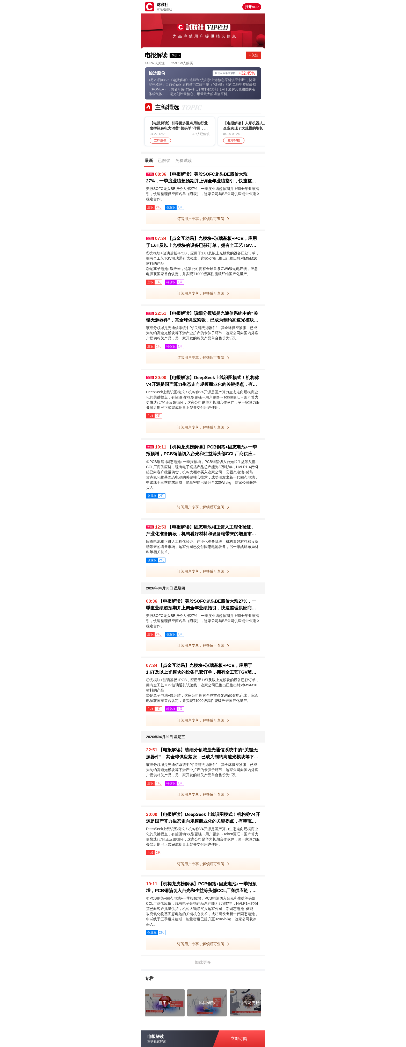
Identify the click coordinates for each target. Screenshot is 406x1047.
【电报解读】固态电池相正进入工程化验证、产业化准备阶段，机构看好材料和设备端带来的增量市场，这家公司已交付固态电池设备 (201, 531)
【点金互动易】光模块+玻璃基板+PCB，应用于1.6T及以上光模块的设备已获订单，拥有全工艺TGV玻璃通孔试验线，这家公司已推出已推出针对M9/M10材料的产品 (202, 242)
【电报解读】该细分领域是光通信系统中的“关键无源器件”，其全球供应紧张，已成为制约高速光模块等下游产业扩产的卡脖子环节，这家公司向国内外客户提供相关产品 (202, 317)
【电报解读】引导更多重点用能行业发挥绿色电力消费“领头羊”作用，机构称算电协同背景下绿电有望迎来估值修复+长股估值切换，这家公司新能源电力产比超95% (179, 126)
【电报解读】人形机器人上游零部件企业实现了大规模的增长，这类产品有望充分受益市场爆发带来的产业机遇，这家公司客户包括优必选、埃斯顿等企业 (252, 126)
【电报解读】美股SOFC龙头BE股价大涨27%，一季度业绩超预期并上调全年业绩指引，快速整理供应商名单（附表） (201, 178)
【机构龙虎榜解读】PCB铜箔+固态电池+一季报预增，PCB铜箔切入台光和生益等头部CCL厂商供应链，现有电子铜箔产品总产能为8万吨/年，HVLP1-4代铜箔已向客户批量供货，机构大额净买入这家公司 (201, 451)
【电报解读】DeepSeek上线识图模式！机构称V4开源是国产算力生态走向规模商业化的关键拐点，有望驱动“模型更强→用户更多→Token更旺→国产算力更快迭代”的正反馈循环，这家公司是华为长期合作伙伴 (202, 381)
